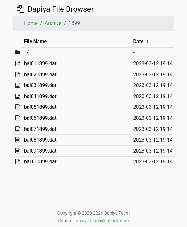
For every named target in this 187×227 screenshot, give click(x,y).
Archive (53, 23)
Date (138, 41)
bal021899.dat (40, 75)
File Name (35, 41)
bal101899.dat (40, 162)
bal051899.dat (40, 107)
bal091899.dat (40, 151)
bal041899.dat (40, 96)
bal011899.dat (40, 64)
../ (26, 52)
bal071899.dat (40, 129)
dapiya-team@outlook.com (102, 220)
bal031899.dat (40, 85)
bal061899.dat (40, 118)
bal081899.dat (40, 140)
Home (31, 23)
